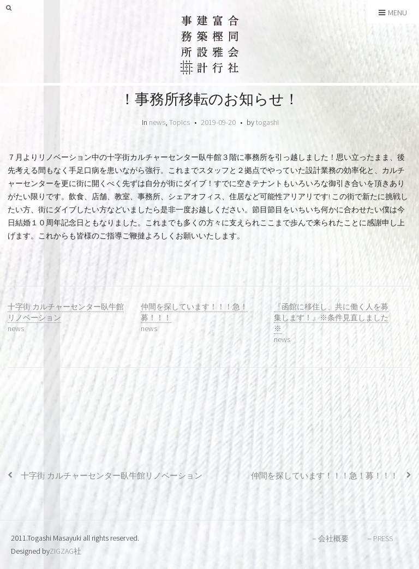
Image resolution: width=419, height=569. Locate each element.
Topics (179, 122)
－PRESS (379, 538)
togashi (267, 122)
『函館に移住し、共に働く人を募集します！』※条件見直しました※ (331, 317)
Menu (393, 12)
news (157, 122)
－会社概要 (329, 538)
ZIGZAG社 (65, 551)
